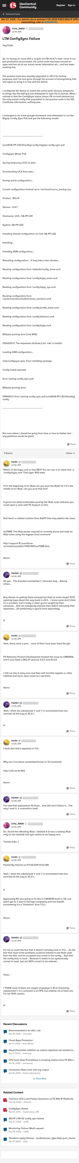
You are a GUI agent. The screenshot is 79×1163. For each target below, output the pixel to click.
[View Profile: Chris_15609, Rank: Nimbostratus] (6, 30)
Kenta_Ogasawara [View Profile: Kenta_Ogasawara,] (31, 1073)
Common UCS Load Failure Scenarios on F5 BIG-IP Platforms (41, 1099)
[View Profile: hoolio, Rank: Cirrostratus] (6, 463)
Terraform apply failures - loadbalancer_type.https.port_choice (42, 1138)
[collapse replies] (39, 459)
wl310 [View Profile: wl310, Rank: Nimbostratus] (26, 1122)
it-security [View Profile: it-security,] (27, 1053)
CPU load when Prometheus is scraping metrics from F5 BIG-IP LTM (42, 1060)
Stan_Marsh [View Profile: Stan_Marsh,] (28, 1043)
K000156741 (50, 22)
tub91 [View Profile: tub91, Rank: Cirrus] (26, 1131)
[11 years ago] (15, 1112)
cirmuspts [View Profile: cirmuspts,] (27, 1033)
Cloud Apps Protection (21, 1040)
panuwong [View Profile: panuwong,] (28, 1063)
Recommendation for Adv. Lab (25, 1030)
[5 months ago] (15, 1102)
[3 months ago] (15, 1033)
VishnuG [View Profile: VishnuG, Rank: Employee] (27, 1102)
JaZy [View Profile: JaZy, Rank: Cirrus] (25, 1141)
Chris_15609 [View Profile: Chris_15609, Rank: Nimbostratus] (18, 28)
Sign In (71, 5)
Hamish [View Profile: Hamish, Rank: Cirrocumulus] (15, 573)
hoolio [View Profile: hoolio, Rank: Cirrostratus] (14, 462)
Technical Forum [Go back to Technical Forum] (11, 14)
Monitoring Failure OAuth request (26, 1128)
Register (60, 5)
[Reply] (71, 444)
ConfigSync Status (18, 1108)
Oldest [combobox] (70, 453)
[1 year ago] (15, 1122)
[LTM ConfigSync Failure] (16, 465)
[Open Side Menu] (4, 5)
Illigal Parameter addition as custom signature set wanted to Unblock (41, 1050)
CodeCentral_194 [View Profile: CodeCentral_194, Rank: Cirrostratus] (31, 1112)
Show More (39, 1079)
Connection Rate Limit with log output (29, 1069)
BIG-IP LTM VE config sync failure (26, 1118)
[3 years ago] (15, 1131)
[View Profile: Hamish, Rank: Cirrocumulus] (6, 575)
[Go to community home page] (23, 5)
